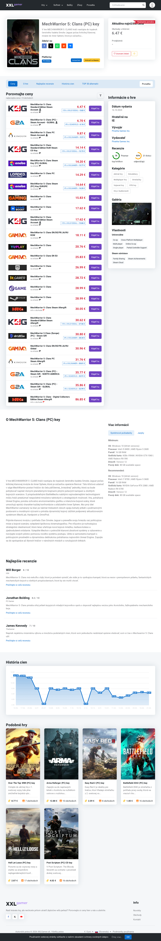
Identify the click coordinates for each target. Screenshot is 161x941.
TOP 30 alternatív (90, 84)
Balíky (70, 5)
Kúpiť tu (95, 108)
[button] (152, 5)
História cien (68, 84)
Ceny (12, 84)
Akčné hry (118, 174)
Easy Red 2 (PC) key (94, 783)
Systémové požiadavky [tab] (121, 433)
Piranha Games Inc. (121, 131)
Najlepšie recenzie (45, 84)
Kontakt (137, 919)
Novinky (137, 910)
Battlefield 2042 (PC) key (135, 783)
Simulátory (133, 174)
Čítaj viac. (117, 937)
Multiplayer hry (120, 180)
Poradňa (91, 5)
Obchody (137, 915)
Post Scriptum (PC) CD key (59, 862)
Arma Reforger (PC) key (58, 783)
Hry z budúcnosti (121, 191)
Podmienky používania (123, 931)
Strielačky (136, 180)
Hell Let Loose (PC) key (19, 862)
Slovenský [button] (103, 931)
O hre (25, 84)
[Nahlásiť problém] (134, 53)
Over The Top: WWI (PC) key (21, 783)
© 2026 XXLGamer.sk (40, 931)
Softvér (58, 5)
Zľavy (79, 5)
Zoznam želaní (121, 53)
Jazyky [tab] (141, 433)
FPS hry (132, 185)
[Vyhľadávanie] (128, 5)
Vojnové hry (119, 185)
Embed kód (76, 60)
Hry (44, 5)
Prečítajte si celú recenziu (18, 585)
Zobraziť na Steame (91, 60)
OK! (128, 937)
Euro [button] (88, 931)
